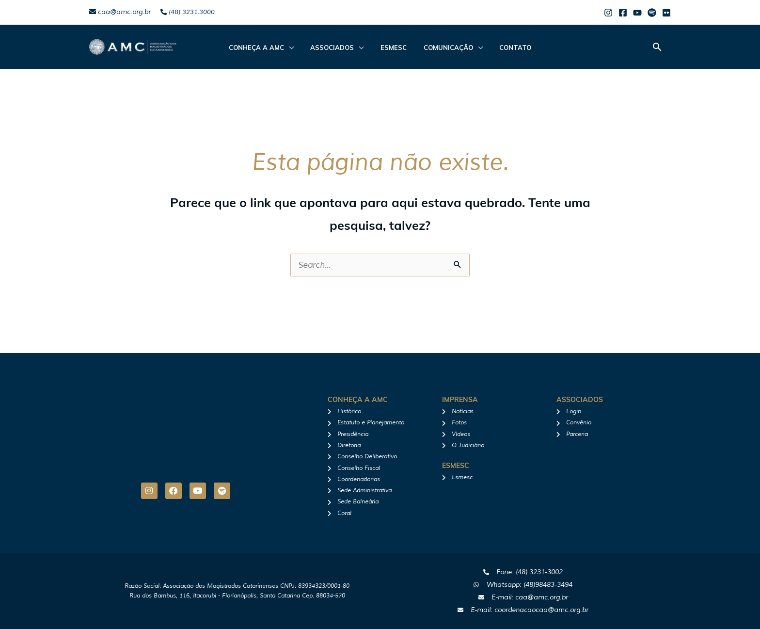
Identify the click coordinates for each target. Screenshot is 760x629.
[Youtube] (637, 12)
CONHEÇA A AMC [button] (266, 47)
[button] (657, 47)
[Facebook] (622, 12)
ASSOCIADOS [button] (337, 47)
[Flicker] (666, 12)
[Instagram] (608, 12)
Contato (505, 47)
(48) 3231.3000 (187, 12)
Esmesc (393, 47)
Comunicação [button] (443, 47)
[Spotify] (652, 12)
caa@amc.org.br (120, 12)
